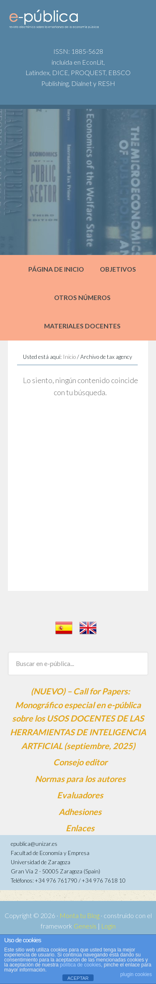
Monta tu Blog (79, 915)
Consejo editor (80, 762)
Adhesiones (80, 812)
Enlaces (80, 828)
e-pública (71, 21)
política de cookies (80, 965)
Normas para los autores (80, 779)
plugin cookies (136, 974)
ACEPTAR (78, 978)
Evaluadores (80, 795)
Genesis (85, 926)
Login (108, 926)
